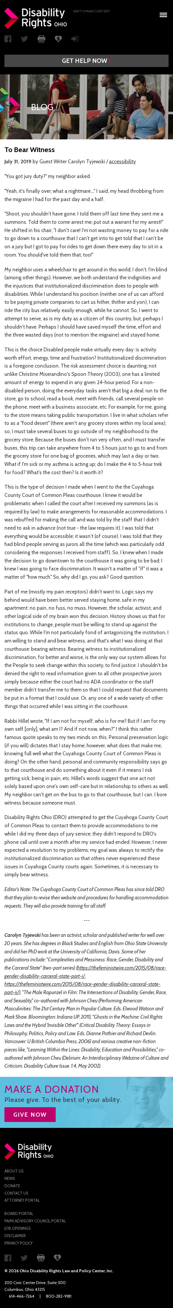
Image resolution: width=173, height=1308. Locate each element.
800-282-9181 (58, 1296)
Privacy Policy (18, 1243)
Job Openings (17, 1228)
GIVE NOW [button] (30, 1114)
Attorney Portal (22, 1200)
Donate (12, 1185)
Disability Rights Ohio (35, 18)
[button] (86, 61)
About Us (14, 1171)
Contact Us (16, 1193)
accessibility (122, 161)
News (9, 1178)
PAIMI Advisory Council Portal (35, 1221)
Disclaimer (15, 1235)
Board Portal (18, 1213)
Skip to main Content (91, 11)
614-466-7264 (21, 1296)
